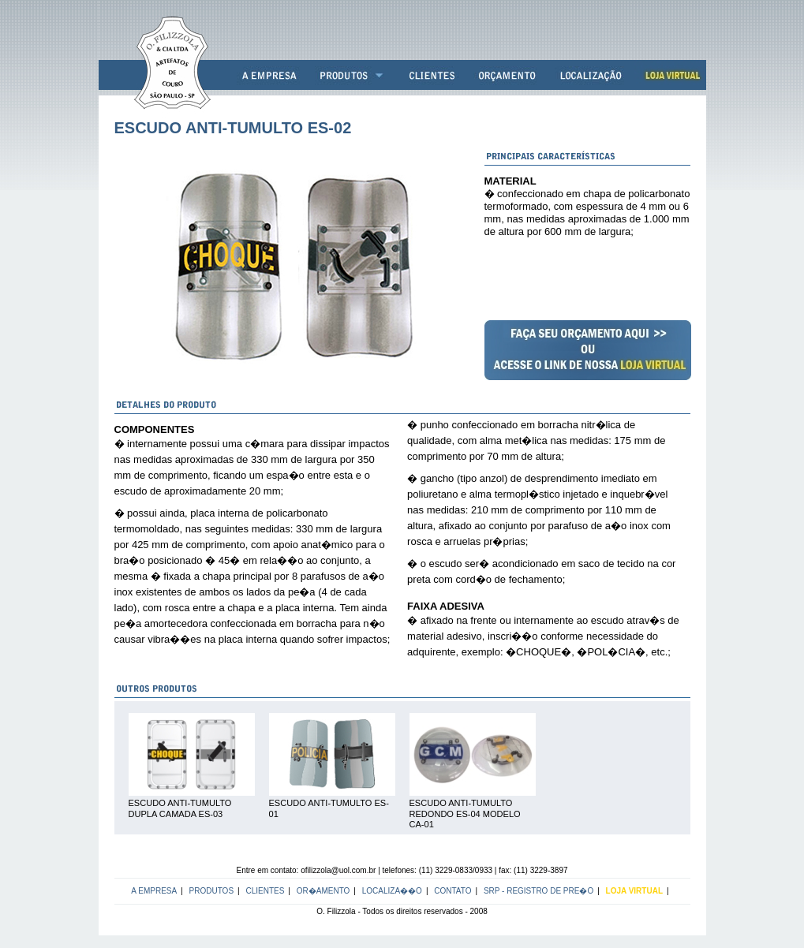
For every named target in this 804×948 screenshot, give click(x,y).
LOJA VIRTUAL (634, 890)
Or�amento (323, 890)
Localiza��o (392, 890)
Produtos (211, 890)
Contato (452, 890)
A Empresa (154, 890)
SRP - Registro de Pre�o (538, 890)
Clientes (264, 890)
